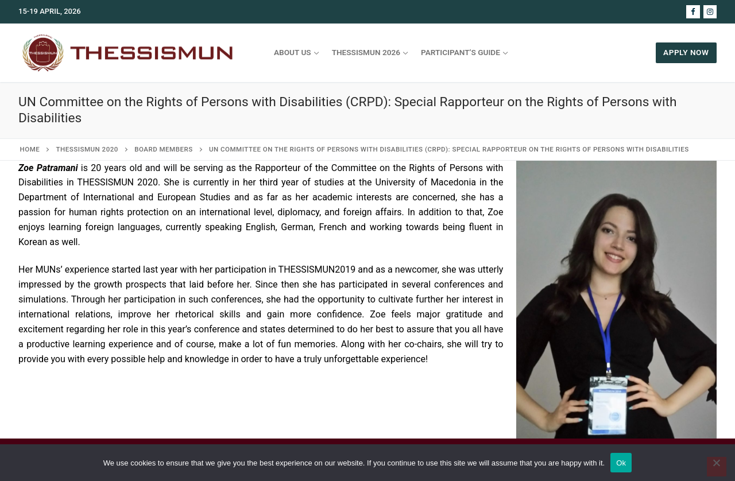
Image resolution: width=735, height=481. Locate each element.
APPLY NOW (686, 52)
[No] (716, 466)
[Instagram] (710, 11)
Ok (621, 463)
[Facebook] (692, 11)
